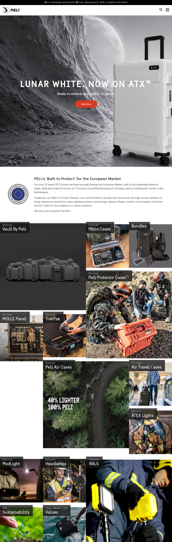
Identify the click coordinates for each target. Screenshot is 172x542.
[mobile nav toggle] (167, 9)
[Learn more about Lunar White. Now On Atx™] (86, 104)
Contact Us (53, 537)
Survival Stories (97, 537)
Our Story (12, 537)
